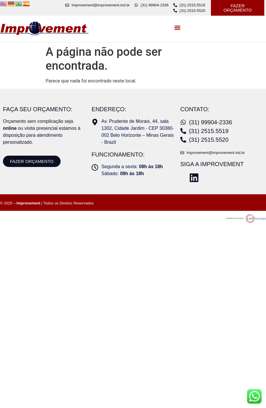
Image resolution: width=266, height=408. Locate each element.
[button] (177, 28)
